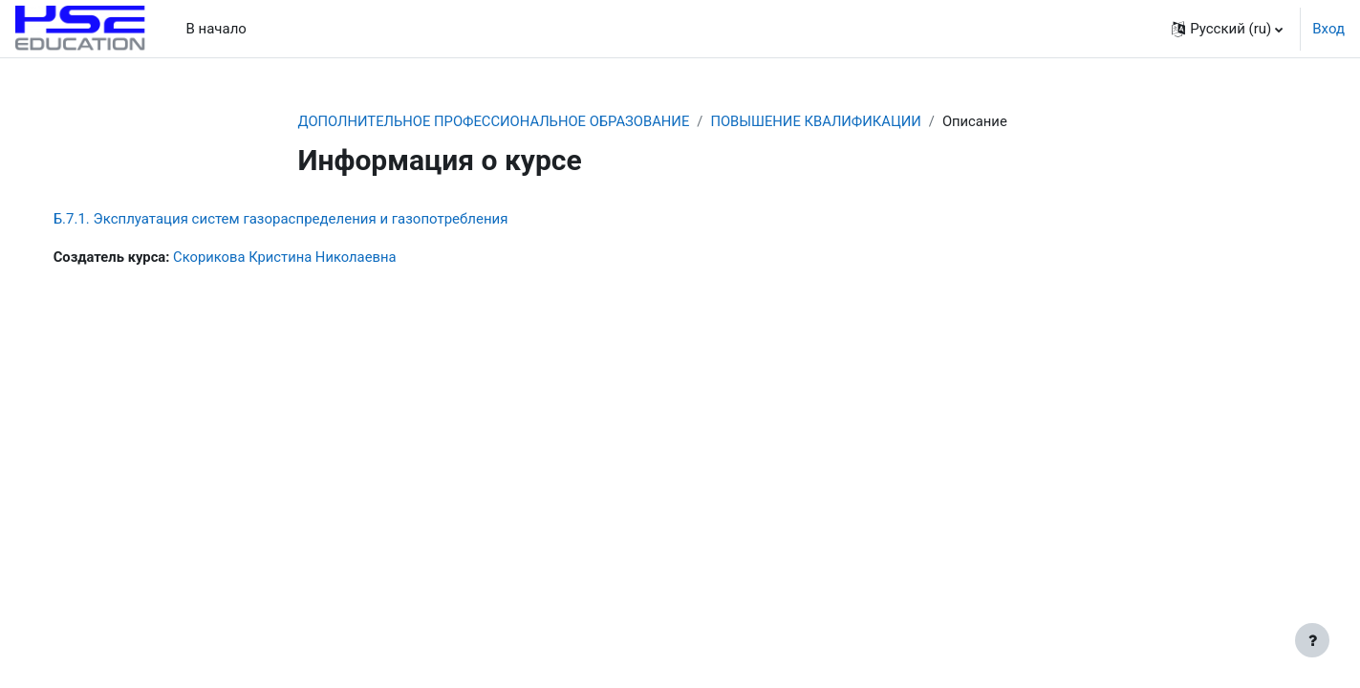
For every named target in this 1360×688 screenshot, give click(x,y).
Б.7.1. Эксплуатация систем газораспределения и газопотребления (300, 219)
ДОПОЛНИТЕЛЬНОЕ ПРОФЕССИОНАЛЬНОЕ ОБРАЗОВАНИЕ (497, 121)
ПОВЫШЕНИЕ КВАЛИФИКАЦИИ (824, 121)
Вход (1328, 28)
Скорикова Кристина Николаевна (307, 258)
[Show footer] (1312, 640)
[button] (1227, 28)
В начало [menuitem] (215, 28)
